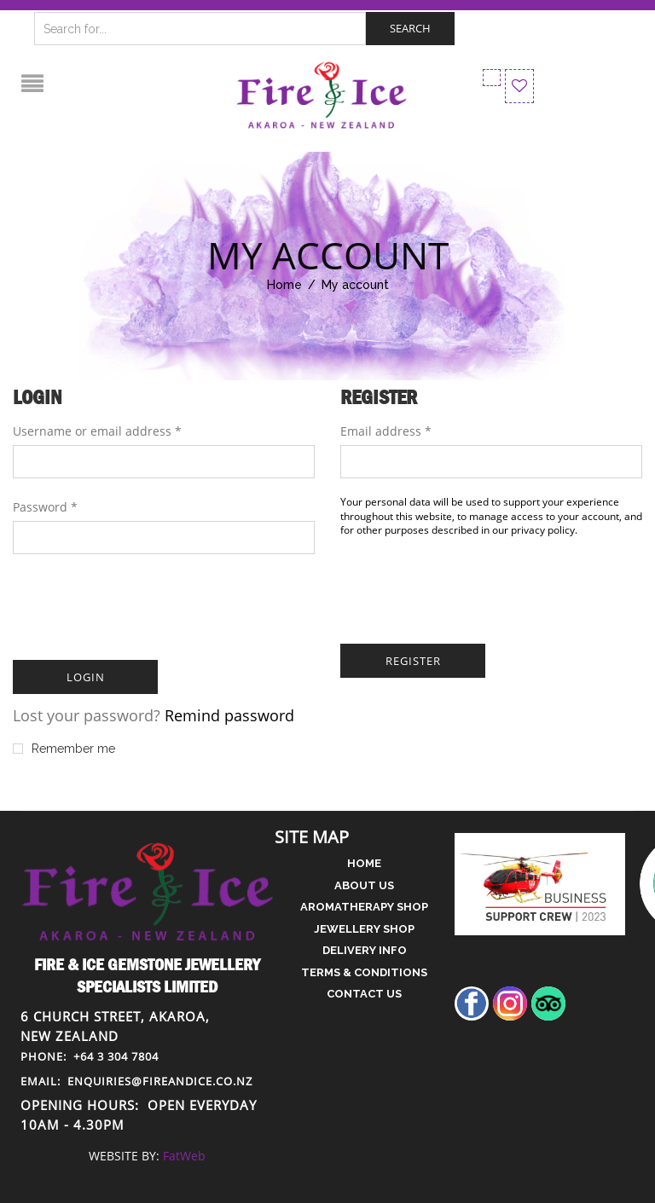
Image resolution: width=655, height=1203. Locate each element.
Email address (386, 431)
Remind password (229, 715)
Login (86, 677)
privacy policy (543, 530)
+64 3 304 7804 (89, 1056)
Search (410, 28)
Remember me (64, 748)
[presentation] (142, 604)
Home (284, 285)
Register (413, 660)
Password (45, 507)
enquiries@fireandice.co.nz (136, 1081)
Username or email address (97, 431)
